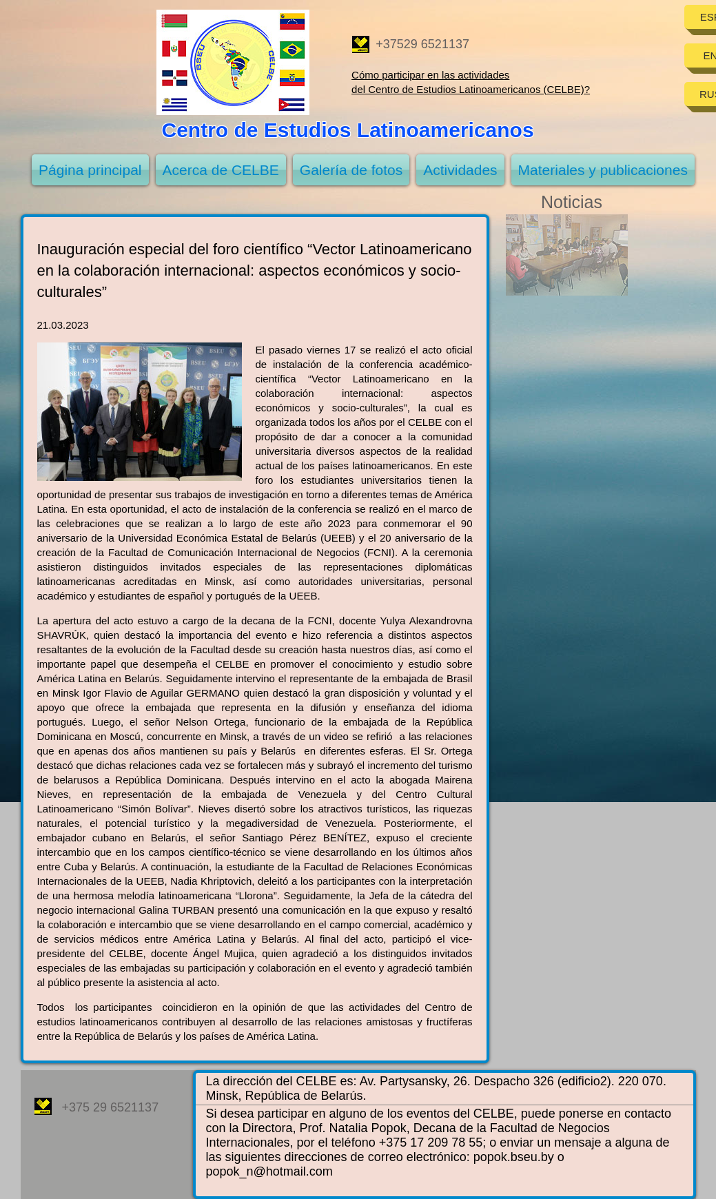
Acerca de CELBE (221, 170)
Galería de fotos (351, 170)
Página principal (90, 170)
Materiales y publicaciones (603, 170)
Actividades (460, 170)
